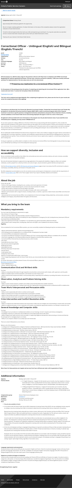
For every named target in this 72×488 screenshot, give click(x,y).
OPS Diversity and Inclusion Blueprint (30, 166)
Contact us (34, 479)
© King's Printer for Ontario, (10, 482)
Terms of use (26, 479)
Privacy (18, 479)
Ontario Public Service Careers (13, 6)
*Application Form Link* (7, 94)
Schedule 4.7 (22, 396)
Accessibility (10, 479)
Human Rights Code (11, 172)
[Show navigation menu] (67, 6)
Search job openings (55, 6)
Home (2, 479)
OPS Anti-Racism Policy (10, 166)
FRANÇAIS (67, 1)
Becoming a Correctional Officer (9, 262)
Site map (42, 479)
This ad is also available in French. (12, 404)
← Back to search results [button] (8, 10)
